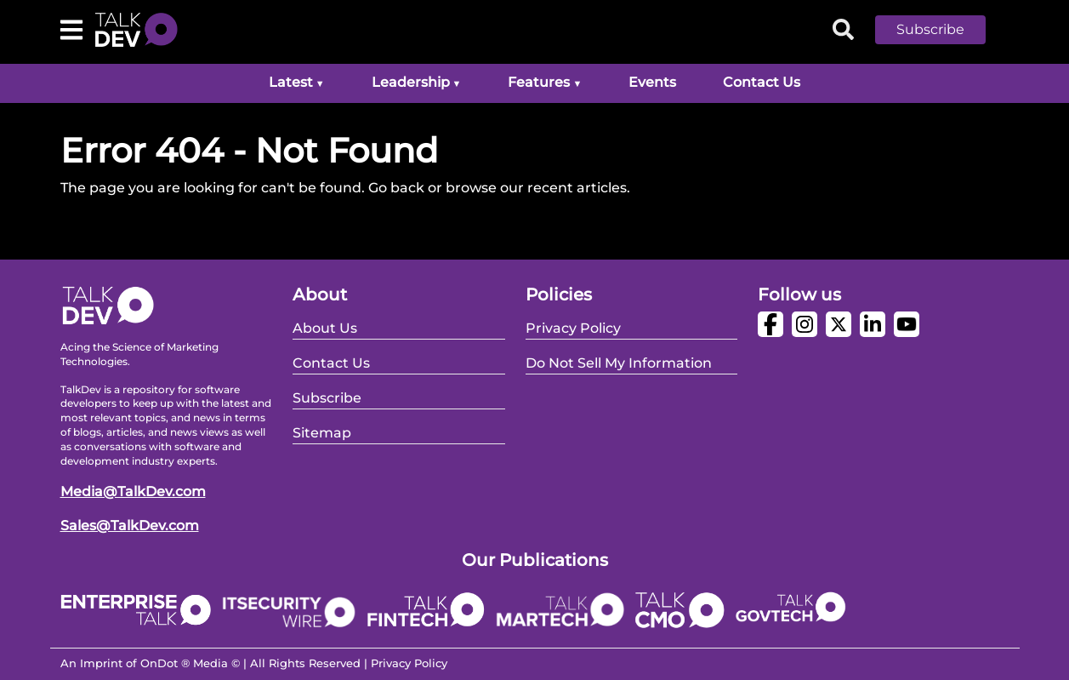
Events (652, 82)
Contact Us (761, 82)
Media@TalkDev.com (133, 491)
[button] (943, 29)
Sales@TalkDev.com (129, 525)
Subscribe (930, 29)
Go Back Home (111, 228)
